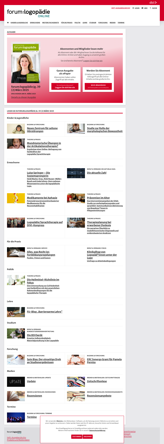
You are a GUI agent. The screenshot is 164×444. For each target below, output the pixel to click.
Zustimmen (76, 437)
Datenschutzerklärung (97, 430)
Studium (92, 23)
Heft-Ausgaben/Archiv (120, 8)
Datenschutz (126, 436)
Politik (77, 23)
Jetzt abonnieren (98, 86)
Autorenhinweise (128, 431)
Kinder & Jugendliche (19, 23)
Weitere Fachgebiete (50, 23)
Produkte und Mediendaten (18, 440)
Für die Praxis (66, 23)
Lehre (85, 23)
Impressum (125, 434)
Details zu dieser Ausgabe (23, 97)
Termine (121, 23)
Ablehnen (88, 437)
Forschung (103, 23)
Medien (112, 23)
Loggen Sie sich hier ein (92, 61)
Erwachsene (35, 23)
